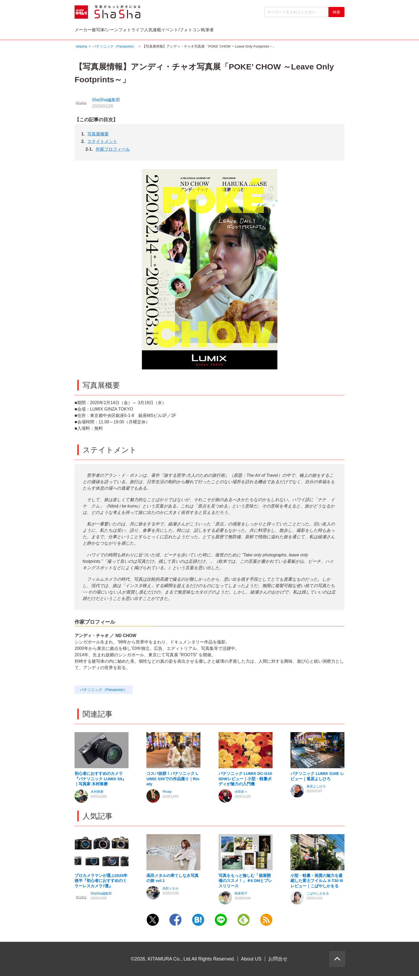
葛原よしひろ (316, 788)
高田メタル (170, 890)
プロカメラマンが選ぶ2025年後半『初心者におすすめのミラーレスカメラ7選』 (101, 882)
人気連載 (229, 31)
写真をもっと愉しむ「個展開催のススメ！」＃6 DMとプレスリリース (245, 882)
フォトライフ (186, 31)
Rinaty (167, 793)
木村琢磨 (97, 793)
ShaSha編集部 (106, 101)
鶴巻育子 (241, 895)
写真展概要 (98, 135)
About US (251, 959)
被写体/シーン (138, 31)
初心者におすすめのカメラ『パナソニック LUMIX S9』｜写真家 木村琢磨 (100, 779)
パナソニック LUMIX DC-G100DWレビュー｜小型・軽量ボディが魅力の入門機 (245, 779)
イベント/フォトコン (279, 31)
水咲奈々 (241, 793)
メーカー (94, 31)
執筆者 (327, 31)
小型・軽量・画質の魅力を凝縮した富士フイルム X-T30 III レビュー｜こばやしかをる (316, 882)
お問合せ (278, 959)
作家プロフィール (113, 150)
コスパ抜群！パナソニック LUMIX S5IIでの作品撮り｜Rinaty (172, 779)
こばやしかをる (318, 895)
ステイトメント (102, 142)
